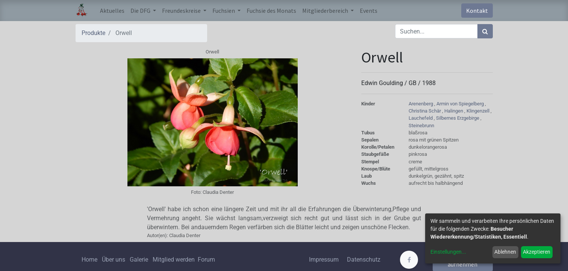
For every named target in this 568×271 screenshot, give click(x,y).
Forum (206, 259)
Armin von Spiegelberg (460, 104)
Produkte (93, 33)
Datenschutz (363, 259)
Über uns (113, 259)
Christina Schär (425, 111)
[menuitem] (112, 10)
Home (89, 259)
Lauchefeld (421, 118)
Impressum (324, 259)
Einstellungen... (448, 252)
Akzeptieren (536, 252)
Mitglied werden (174, 259)
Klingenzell (479, 111)
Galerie (139, 259)
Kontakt (477, 10)
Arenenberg (421, 104)
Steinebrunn (421, 125)
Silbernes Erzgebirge (458, 118)
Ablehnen (505, 252)
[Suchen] (485, 31)
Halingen (454, 111)
